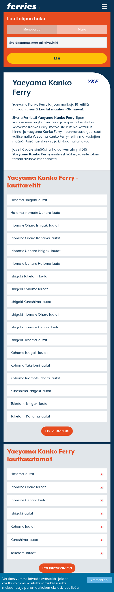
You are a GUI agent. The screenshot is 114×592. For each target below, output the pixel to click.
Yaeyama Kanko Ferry (31, 154)
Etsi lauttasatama (57, 568)
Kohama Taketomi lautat (30, 365)
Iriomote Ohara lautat (28, 487)
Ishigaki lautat (22, 513)
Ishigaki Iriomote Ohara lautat (35, 315)
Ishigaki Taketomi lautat (30, 276)
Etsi (57, 58)
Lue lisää (72, 588)
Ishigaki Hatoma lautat (29, 340)
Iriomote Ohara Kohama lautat (35, 238)
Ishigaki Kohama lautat (29, 289)
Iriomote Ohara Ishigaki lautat (35, 225)
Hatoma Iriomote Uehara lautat (36, 213)
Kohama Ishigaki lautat (29, 353)
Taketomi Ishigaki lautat (30, 404)
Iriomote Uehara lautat (29, 500)
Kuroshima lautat (24, 540)
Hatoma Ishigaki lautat (29, 200)
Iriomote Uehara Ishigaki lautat (35, 251)
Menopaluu (32, 29)
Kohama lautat (23, 527)
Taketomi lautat (23, 553)
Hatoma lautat (22, 474)
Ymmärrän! (99, 580)
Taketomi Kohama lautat (30, 416)
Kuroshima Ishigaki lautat (31, 391)
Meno (82, 29)
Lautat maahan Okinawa (60, 109)
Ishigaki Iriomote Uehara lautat (35, 327)
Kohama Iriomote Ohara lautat (35, 378)
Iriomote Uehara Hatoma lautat (36, 264)
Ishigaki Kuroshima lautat (31, 302)
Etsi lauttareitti (57, 431)
